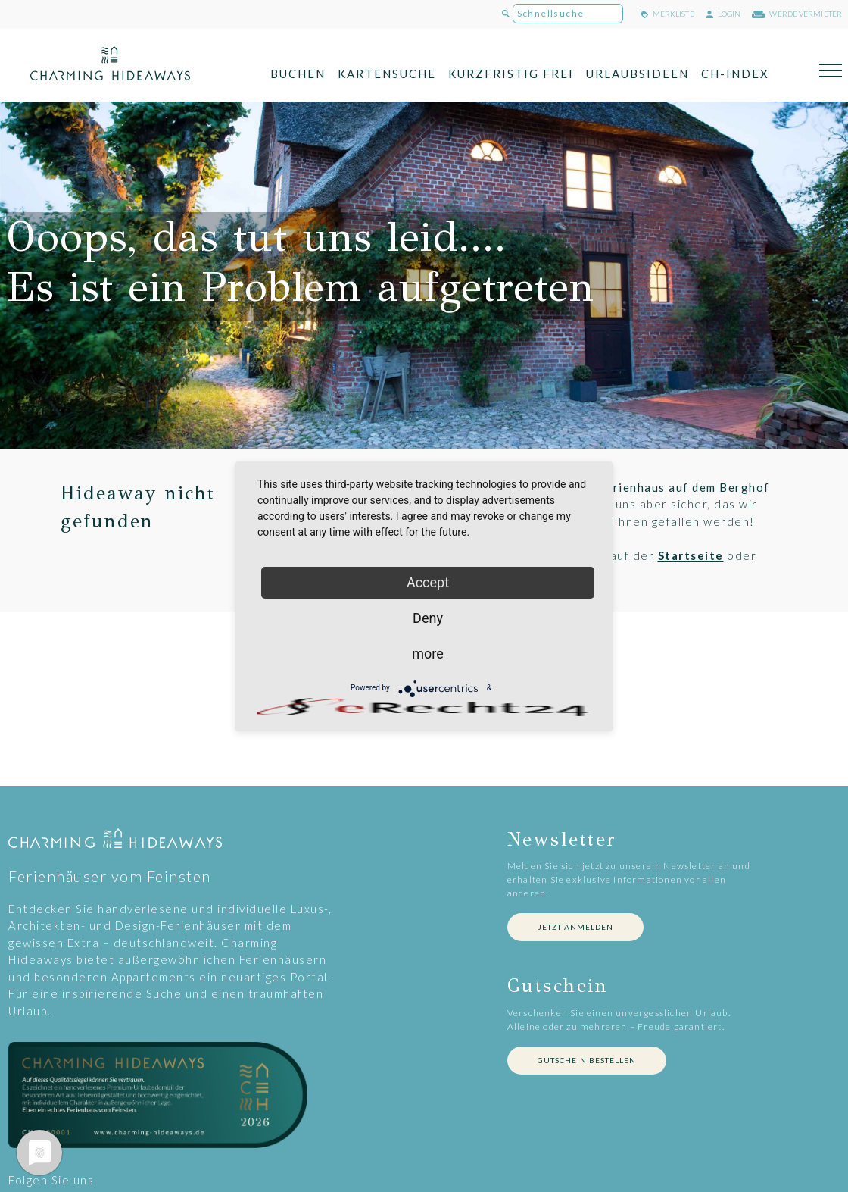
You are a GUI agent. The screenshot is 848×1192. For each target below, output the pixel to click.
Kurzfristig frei (511, 73)
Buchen (298, 73)
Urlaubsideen (637, 73)
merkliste (667, 13)
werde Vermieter (797, 13)
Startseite (691, 555)
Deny (428, 618)
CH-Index (735, 73)
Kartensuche (387, 73)
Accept (428, 582)
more (428, 654)
